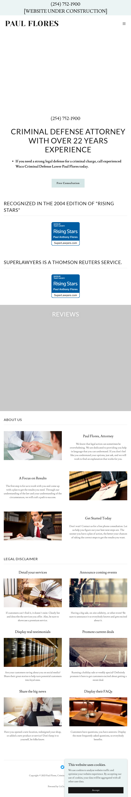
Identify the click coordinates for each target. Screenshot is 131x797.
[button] (124, 23)
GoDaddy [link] (63, 786)
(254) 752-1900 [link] (65, 118)
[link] (32, 25)
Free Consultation (68, 183)
